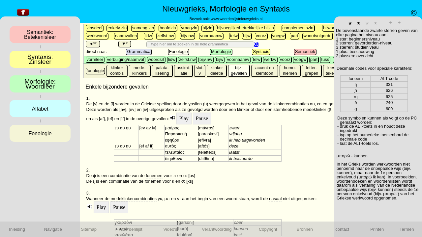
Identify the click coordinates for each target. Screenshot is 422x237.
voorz (261, 35)
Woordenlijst (130, 229)
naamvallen (126, 35)
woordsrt (156, 59)
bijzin (207, 27)
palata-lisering (162, 70)
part (294, 35)
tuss (325, 59)
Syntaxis (261, 51)
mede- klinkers (139, 70)
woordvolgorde (317, 35)
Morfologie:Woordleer (40, 84)
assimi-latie (183, 70)
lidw (148, 35)
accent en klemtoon (264, 70)
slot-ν (200, 70)
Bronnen (305, 229)
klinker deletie (216, 70)
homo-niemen (290, 70)
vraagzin (189, 27)
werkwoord (97, 35)
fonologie (95, 70)
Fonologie (178, 51)
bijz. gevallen (239, 70)
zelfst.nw (187, 59)
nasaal (275, 198)
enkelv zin (117, 27)
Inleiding (17, 229)
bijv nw (187, 35)
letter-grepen (311, 70)
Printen (377, 229)
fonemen (154, 175)
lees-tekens (332, 70)
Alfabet (40, 109)
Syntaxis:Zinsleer (40, 59)
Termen (407, 229)
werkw (270, 59)
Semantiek (305, 51)
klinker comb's (117, 70)
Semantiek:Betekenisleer (40, 34)
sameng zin (143, 27)
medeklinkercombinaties (134, 198)
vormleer (95, 59)
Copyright (268, 229)
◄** (93, 43)
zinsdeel (95, 27)
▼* (124, 43)
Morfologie (221, 51)
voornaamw (211, 35)
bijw (246, 35)
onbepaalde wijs (386, 168)
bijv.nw (205, 59)
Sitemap (89, 229)
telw (234, 35)
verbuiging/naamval (125, 59)
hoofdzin (168, 27)
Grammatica (138, 51)
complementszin (298, 27)
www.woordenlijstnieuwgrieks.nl (236, 19)
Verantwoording (216, 229)
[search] (201, 44)
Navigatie (53, 229)
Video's (170, 229)
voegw (278, 35)
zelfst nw (165, 35)
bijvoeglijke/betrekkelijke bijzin (245, 27)
